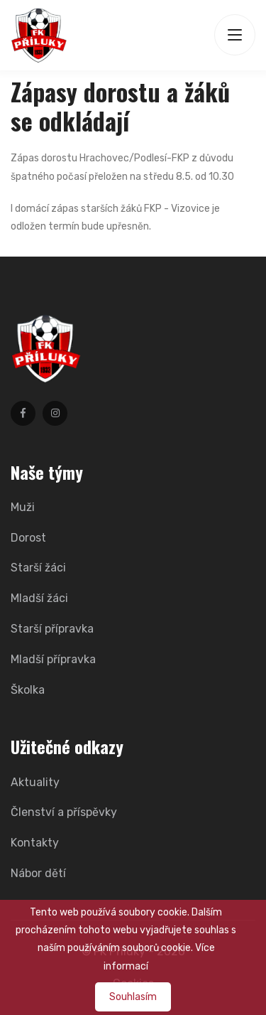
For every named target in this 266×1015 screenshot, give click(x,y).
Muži (23, 507)
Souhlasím (133, 997)
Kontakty (35, 842)
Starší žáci (38, 567)
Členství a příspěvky (64, 812)
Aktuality (35, 782)
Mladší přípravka (53, 659)
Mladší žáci (39, 598)
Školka (28, 690)
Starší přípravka (52, 628)
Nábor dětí (38, 873)
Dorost (28, 537)
